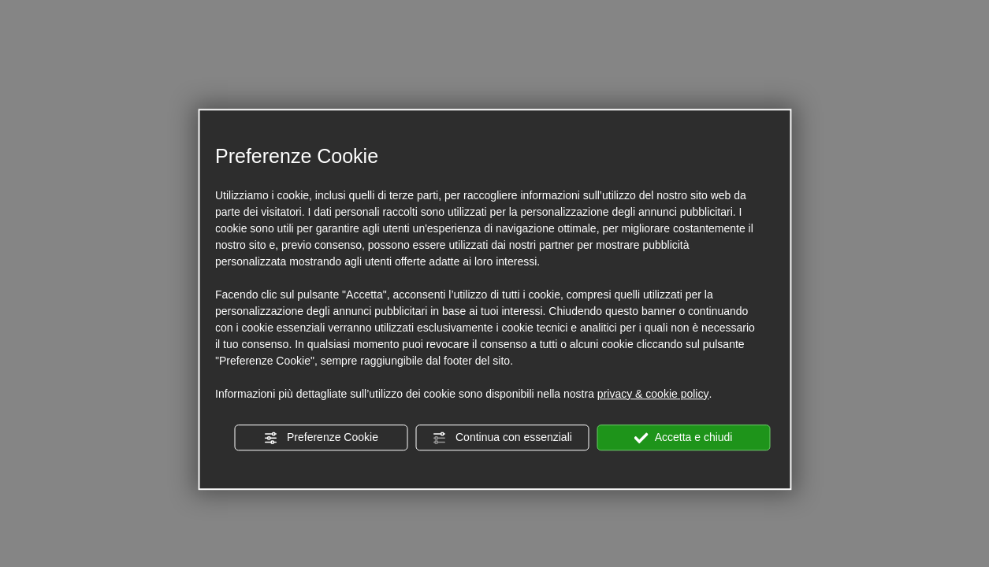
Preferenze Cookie (320, 438)
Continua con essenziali (502, 438)
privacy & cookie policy (653, 393)
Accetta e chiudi (683, 438)
